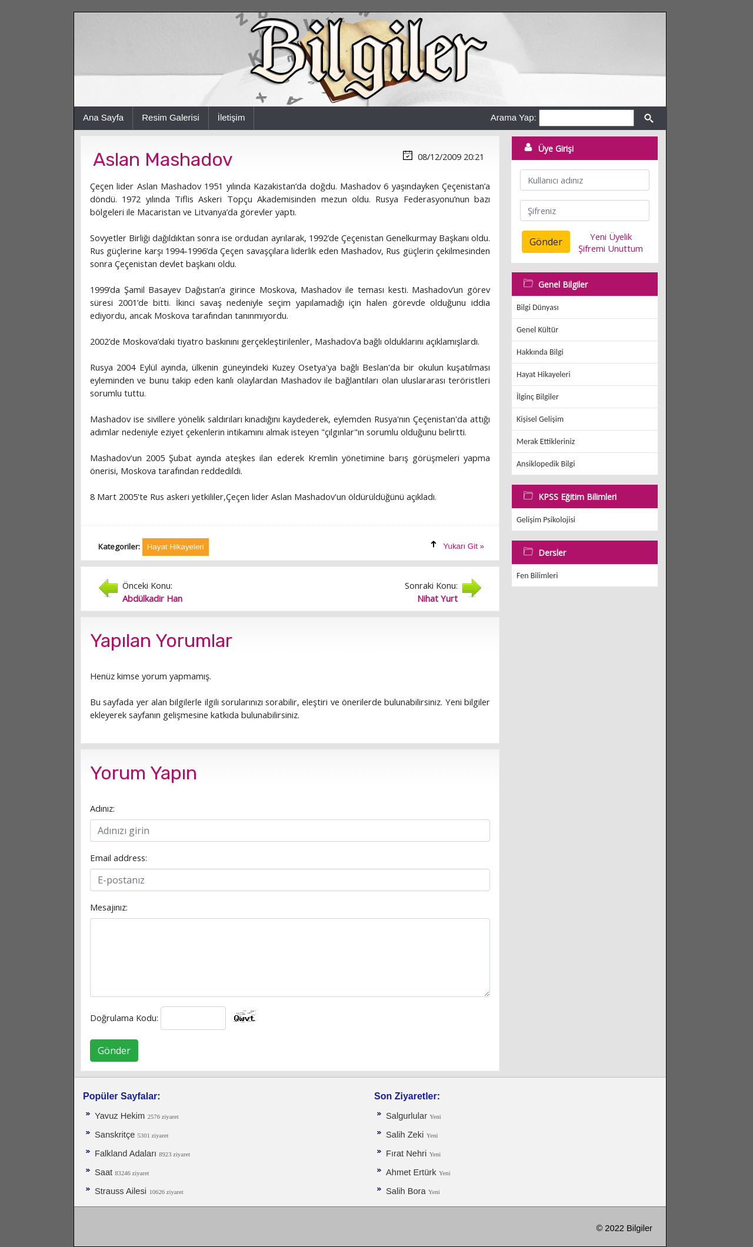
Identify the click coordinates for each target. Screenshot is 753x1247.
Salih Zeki (405, 1134)
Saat (105, 1172)
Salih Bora (406, 1191)
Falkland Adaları (127, 1153)
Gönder (114, 1050)
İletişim (231, 117)
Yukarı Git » (463, 546)
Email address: (118, 857)
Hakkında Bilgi (540, 352)
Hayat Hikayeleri (544, 374)
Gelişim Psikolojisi (546, 520)
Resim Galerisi (170, 117)
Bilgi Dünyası (538, 307)
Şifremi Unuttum (610, 248)
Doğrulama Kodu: (124, 1017)
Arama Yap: (514, 117)
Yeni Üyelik (611, 236)
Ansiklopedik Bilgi (546, 464)
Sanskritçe (116, 1134)
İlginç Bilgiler (538, 397)
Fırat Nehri (406, 1153)
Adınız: (102, 808)
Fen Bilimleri (537, 576)
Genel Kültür (537, 330)
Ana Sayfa (103, 117)
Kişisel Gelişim (540, 419)
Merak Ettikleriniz (546, 441)
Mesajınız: (109, 907)
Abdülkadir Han (152, 598)
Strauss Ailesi (120, 1191)
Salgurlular (407, 1116)
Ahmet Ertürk (411, 1172)
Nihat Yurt (437, 598)
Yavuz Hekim (120, 1116)
